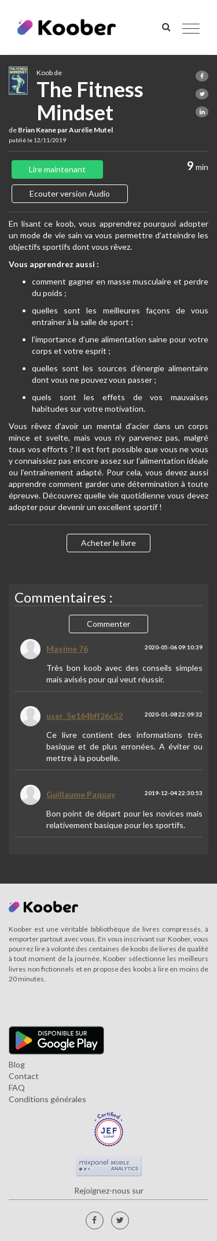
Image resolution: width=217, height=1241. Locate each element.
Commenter (108, 624)
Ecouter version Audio (70, 193)
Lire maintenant (57, 169)
